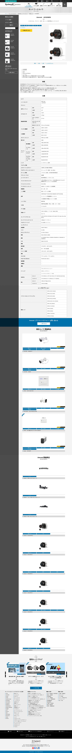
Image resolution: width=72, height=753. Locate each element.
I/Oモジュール (16, 715)
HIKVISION (8, 714)
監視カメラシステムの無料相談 (35, 731)
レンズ (15, 717)
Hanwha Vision (8, 699)
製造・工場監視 (50, 694)
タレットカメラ (17, 697)
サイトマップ (50, 731)
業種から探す (48, 691)
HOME (10, 731)
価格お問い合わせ (26, 30)
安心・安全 (61, 700)
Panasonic (8, 703)
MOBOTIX (8, 704)
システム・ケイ (63, 1)
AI (38, 1)
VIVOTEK (7, 694)
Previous (5, 674)
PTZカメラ (16, 696)
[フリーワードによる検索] (10, 28)
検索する (11, 25)
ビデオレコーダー (17, 718)
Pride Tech (8, 715)
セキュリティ (61, 694)
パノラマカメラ (17, 700)
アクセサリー (16, 708)
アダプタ (15, 726)
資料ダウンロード (51, 4)
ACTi (7, 710)
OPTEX (7, 718)
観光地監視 (49, 701)
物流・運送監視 (50, 704)
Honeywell (8, 700)
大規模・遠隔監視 (62, 693)
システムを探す (36, 4)
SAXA (7, 717)
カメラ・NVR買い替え (63, 697)
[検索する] (16, 28)
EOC (7, 712)
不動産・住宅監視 (50, 703)
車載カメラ (16, 703)
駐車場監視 (49, 696)
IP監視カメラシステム (32, 691)
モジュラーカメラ (17, 704)
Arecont (7, 711)
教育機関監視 (49, 700)
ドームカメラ (16, 694)
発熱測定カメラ (17, 707)
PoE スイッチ (16, 712)
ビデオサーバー (17, 725)
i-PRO (7, 697)
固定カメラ (16, 693)
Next (66, 674)
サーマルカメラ (17, 699)
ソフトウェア (16, 714)
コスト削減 (61, 696)
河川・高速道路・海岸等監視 (52, 693)
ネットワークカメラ (54, 1)
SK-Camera (8, 701)
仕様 (43, 63)
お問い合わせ (58, 4)
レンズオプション (49, 63)
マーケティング (61, 699)
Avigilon (7, 708)
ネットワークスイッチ (18, 710)
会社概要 (61, 731)
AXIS (7, 693)
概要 (35, 63)
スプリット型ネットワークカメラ (20, 721)
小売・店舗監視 (50, 697)
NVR (47, 1)
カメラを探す (28, 4)
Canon (7, 696)
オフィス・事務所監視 (51, 699)
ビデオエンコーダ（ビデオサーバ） (20, 719)
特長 (39, 63)
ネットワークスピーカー (18, 711)
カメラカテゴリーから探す (18, 691)
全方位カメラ (16, 701)
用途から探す (60, 691)
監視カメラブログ (43, 4)
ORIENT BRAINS (9, 707)
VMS (42, 1)
